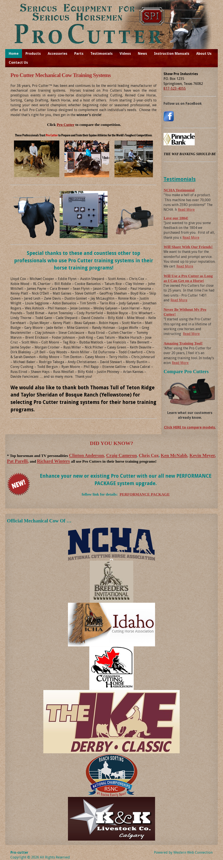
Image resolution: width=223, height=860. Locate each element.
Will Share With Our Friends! (188, 247)
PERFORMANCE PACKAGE (145, 494)
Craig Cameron (121, 455)
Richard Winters (53, 461)
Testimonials (101, 53)
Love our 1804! (176, 218)
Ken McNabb (174, 455)
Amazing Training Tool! (183, 343)
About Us (203, 53)
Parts (78, 53)
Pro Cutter (65, 124)
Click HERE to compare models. (190, 427)
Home (14, 53)
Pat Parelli (17, 461)
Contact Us (18, 62)
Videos (125, 53)
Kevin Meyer (202, 455)
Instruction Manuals (171, 53)
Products (33, 53)
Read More (186, 210)
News (142, 53)
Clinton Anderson (86, 455)
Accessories (57, 53)
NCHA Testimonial (179, 190)
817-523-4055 (175, 88)
